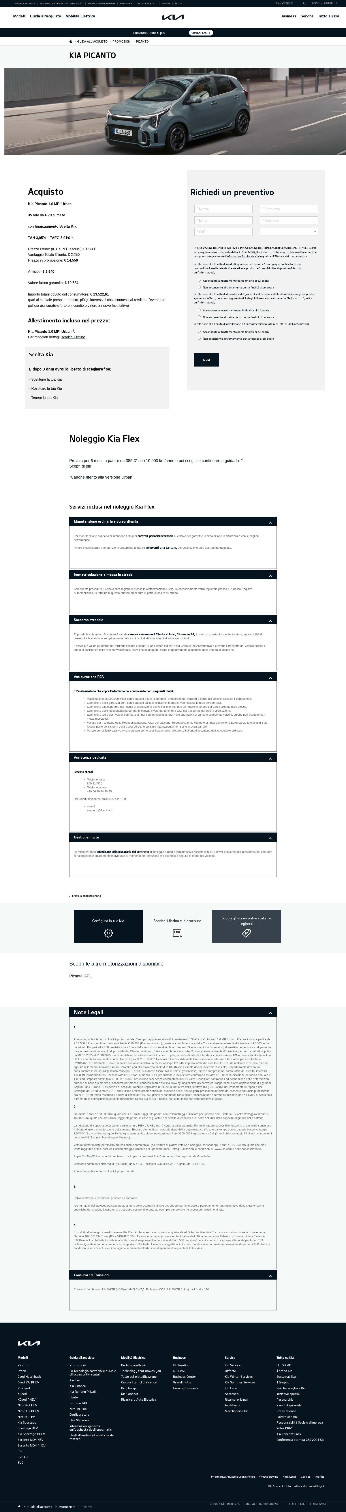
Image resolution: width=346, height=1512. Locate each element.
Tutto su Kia (328, 16)
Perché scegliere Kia (291, 1388)
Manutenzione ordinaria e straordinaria (106, 521)
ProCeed (24, 1388)
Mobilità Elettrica (80, 16)
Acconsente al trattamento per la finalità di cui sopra (233, 280)
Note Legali (290, 1476)
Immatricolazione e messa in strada (103, 574)
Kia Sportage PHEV (31, 1434)
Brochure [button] (126, 3)
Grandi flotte (182, 1382)
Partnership (284, 1399)
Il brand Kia (284, 1371)
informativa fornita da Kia (243, 256)
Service (307, 16)
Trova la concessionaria (86, 895)
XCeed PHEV (27, 1399)
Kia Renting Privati (83, 1391)
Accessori (232, 1394)
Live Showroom (81, 1420)
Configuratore (80, 1414)
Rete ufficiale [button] (145, 3)
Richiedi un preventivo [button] (101, 3)
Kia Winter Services (239, 1376)
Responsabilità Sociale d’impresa (299, 1422)
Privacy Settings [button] (25, 3)
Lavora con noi (286, 1416)
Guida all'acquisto (45, 16)
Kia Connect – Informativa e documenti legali (296, 1486)
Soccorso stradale (88, 620)
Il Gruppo (282, 1382)
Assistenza (232, 1405)
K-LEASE (179, 1371)
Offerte (230, 1371)
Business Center (184, 1376)
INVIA (206, 360)
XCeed (22, 1394)
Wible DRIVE (284, 1428)
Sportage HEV (28, 1428)
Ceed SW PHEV (28, 1382)
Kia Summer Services (240, 1382)
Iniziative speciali (288, 1394)
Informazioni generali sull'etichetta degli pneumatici (91, 1427)
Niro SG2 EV (26, 1416)
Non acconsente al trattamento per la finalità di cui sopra (236, 287)
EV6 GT (23, 1457)
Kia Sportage (27, 1422)
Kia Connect (129, 1394)
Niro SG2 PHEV (28, 1411)
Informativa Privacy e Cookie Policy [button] (61, 3)
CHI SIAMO (283, 1365)
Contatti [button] (165, 3)
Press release (286, 1411)
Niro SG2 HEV (27, 1405)
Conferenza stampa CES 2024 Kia (300, 1439)
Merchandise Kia (236, 1411)
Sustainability (286, 1376)
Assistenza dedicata (90, 757)
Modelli (19, 16)
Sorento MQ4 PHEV (31, 1445)
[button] (289, 3)
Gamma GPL (79, 1403)
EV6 (20, 1451)
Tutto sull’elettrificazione (139, 1376)
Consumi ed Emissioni (91, 1275)
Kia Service (233, 1365)
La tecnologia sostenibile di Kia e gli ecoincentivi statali (93, 1372)
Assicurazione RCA (89, 676)
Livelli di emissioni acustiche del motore (92, 1437)
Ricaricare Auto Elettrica (138, 1399)
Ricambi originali (236, 1399)
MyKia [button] (178, 3)
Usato (74, 1397)
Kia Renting (181, 1365)
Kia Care (231, 1388)
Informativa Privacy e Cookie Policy (233, 1476)
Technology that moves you (141, 1371)
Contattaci (199, 32)
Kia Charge (129, 1388)
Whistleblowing (268, 1476)
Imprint (319, 1476)
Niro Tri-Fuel (78, 1409)
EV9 (20, 1462)
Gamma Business (185, 1388)
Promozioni (78, 1365)
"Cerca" (288, 3)
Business (288, 16)
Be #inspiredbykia (134, 1365)
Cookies (305, 1476)
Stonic (22, 1371)
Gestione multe (86, 837)
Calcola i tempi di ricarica (139, 1382)
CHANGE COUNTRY (324, 3)
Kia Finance (78, 1386)
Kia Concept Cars (288, 1434)
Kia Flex (75, 1380)
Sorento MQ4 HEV (30, 1439)
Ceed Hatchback (29, 1376)
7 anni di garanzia (289, 1405)
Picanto (23, 1365)
